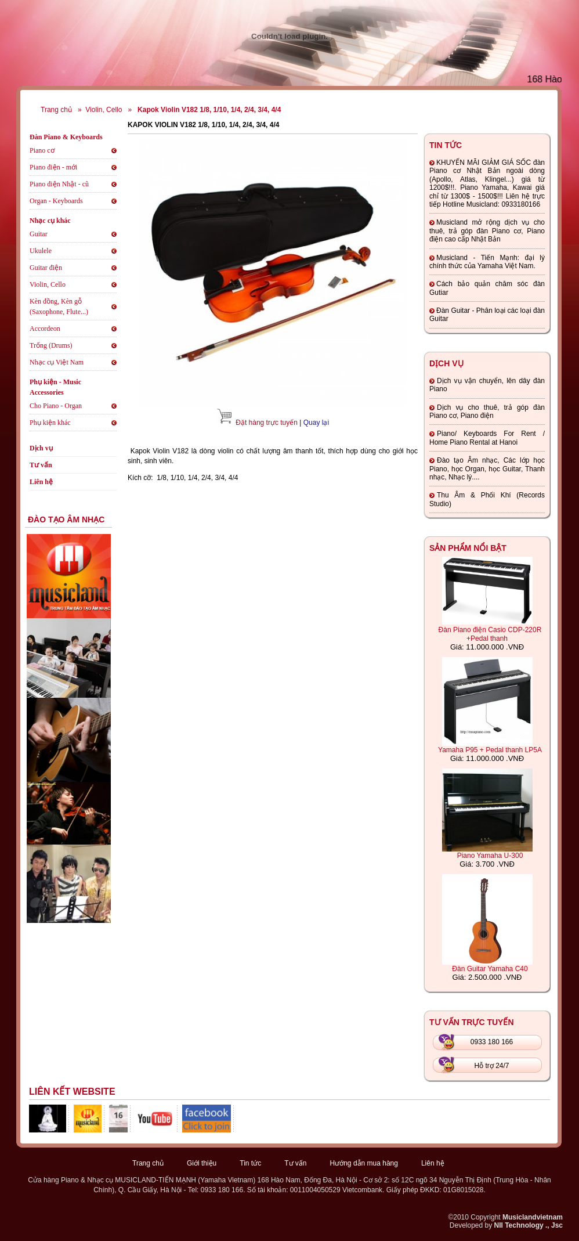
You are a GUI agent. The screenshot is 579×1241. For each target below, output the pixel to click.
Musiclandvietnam (532, 1217)
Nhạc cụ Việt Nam (57, 362)
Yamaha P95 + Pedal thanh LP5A (490, 750)
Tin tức (250, 1163)
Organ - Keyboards (56, 201)
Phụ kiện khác (50, 423)
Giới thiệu (201, 1163)
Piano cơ (42, 150)
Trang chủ (56, 110)
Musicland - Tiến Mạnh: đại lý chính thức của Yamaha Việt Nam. (487, 262)
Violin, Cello (103, 110)
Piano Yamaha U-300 (490, 856)
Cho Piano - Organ (56, 406)
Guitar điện (46, 268)
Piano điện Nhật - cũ (59, 184)
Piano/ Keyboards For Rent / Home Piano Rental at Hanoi (487, 438)
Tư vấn (41, 465)
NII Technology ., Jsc (528, 1225)
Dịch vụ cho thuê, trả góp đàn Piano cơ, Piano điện (487, 411)
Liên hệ (41, 482)
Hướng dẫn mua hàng (364, 1163)
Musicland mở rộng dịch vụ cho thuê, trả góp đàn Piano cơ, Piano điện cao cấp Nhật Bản (487, 230)
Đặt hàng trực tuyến (267, 423)
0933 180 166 (492, 1042)
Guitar (39, 234)
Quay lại (316, 423)
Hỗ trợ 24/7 (491, 1066)
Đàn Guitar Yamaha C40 (489, 969)
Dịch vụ (41, 448)
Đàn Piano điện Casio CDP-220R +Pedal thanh (490, 634)
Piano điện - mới (53, 167)
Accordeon (45, 328)
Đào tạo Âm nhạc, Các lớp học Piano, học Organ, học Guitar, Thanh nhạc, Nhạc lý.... (487, 468)
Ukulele (41, 251)
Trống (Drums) (51, 345)
